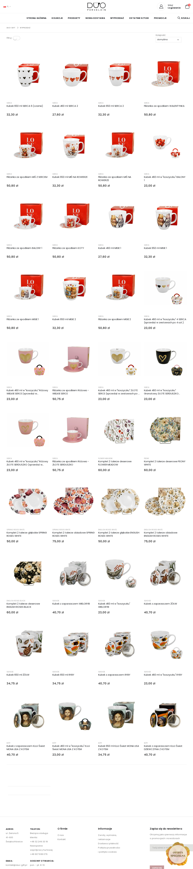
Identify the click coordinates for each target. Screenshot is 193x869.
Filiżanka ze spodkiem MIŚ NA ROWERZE (114, 179)
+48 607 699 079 (38, 822)
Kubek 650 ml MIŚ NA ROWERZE (70, 177)
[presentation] (168, 825)
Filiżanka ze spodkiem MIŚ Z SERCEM (27, 177)
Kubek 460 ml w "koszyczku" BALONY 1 (164, 179)
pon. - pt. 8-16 (37, 833)
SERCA (9, 103)
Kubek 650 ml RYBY (63, 675)
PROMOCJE (160, 18)
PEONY (146, 459)
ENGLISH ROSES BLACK (16, 601)
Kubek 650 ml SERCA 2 (111, 106)
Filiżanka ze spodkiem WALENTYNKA (164, 106)
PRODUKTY (74, 18)
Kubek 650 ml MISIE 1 (155, 248)
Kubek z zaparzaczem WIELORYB (71, 604)
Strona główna (37, 18)
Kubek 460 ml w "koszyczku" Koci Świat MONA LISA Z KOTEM (71, 748)
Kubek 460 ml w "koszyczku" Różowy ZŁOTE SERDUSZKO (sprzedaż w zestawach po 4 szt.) (27, 463)
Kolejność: (161, 35)
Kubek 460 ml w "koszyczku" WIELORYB (114, 606)
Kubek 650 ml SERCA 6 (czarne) (25, 106)
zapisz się (157, 836)
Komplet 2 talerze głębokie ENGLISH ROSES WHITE (118, 535)
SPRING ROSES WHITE (16, 530)
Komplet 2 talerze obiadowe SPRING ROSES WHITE (73, 535)
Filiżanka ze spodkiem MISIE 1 (23, 319)
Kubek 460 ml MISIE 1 (109, 248)
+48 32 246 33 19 (39, 810)
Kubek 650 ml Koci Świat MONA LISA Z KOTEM (118, 748)
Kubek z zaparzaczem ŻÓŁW (160, 604)
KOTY (8, 743)
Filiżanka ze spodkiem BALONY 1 (24, 248)
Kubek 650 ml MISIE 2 (64, 319)
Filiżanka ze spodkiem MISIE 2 (114, 319)
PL (6, 6)
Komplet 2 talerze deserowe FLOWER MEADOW (115, 463)
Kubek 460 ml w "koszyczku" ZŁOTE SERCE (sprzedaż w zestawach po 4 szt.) (119, 392)
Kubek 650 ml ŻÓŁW (18, 675)
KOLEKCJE (57, 18)
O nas (61, 803)
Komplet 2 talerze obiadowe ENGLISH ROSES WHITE (160, 535)
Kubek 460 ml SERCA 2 (65, 106)
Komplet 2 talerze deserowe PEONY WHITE (164, 463)
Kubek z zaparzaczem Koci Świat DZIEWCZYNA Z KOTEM (163, 748)
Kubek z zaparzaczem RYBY (114, 675)
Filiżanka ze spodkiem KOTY (68, 248)
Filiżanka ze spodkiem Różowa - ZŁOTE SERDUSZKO (70, 463)
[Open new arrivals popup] (178, 854)
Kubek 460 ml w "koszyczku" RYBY (163, 675)
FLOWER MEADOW (105, 459)
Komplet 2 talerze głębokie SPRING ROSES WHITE (27, 535)
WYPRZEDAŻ (117, 18)
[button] (187, 6)
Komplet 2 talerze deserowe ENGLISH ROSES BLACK (23, 606)
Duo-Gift (11, 28)
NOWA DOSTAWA (95, 18)
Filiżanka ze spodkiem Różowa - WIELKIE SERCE (70, 392)
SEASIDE (55, 601)
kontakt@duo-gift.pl (16, 833)
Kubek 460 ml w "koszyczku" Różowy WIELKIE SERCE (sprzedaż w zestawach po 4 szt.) (27, 392)
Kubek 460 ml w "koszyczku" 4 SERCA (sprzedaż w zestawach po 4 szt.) (165, 321)
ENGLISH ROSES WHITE (107, 530)
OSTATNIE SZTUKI (139, 18)
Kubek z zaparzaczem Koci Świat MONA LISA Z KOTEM (26, 748)
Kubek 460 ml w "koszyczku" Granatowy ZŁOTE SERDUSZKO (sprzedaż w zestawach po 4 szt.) (164, 392)
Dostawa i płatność (108, 811)
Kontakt (62, 807)
